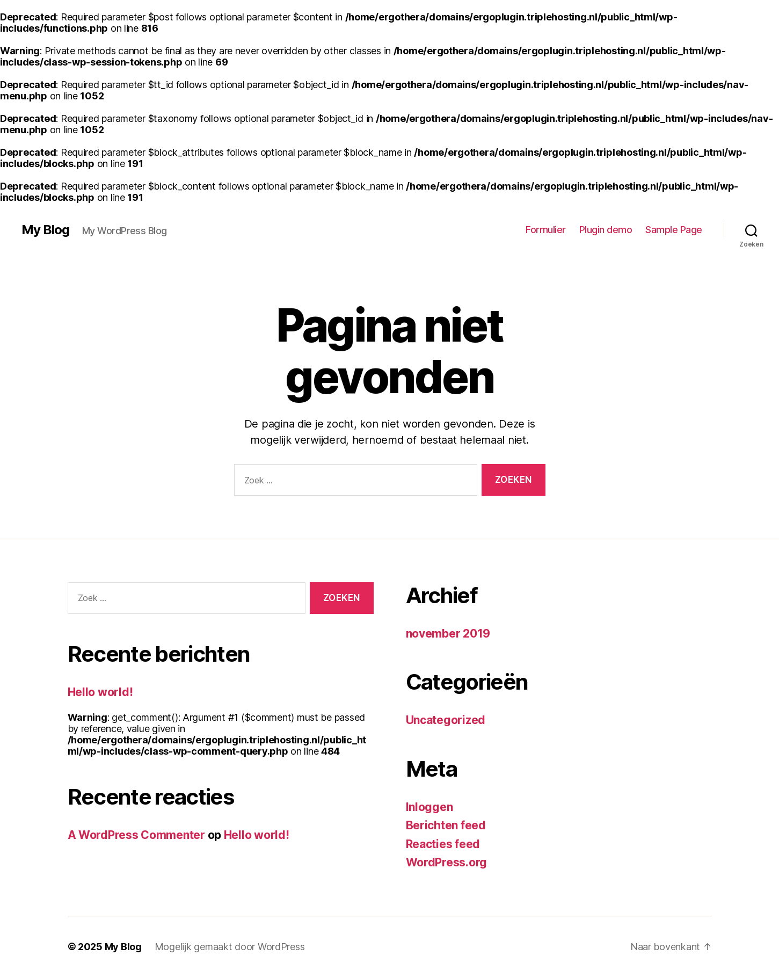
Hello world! (100, 692)
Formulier (546, 229)
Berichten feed (446, 825)
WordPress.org (446, 862)
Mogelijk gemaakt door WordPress (230, 946)
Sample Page (673, 229)
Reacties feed (443, 844)
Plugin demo (605, 229)
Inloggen (429, 807)
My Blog (45, 229)
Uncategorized (446, 720)
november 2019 (448, 633)
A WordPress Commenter (136, 835)
